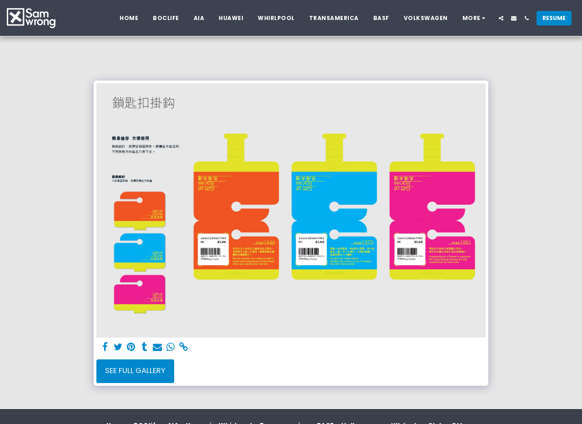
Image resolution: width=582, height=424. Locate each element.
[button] (501, 18)
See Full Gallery (135, 370)
